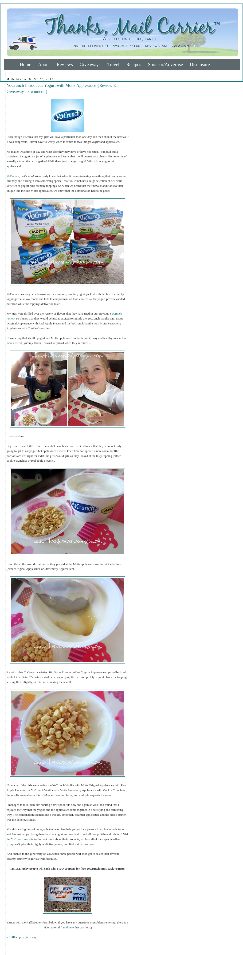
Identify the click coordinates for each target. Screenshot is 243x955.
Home (25, 64)
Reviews (65, 64)
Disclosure (200, 64)
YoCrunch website (22, 839)
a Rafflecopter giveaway (21, 937)
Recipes (133, 64)
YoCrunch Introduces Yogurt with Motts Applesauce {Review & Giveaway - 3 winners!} (62, 88)
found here (67, 927)
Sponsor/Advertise (165, 64)
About (44, 64)
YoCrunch (13, 176)
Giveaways (90, 64)
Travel (113, 64)
